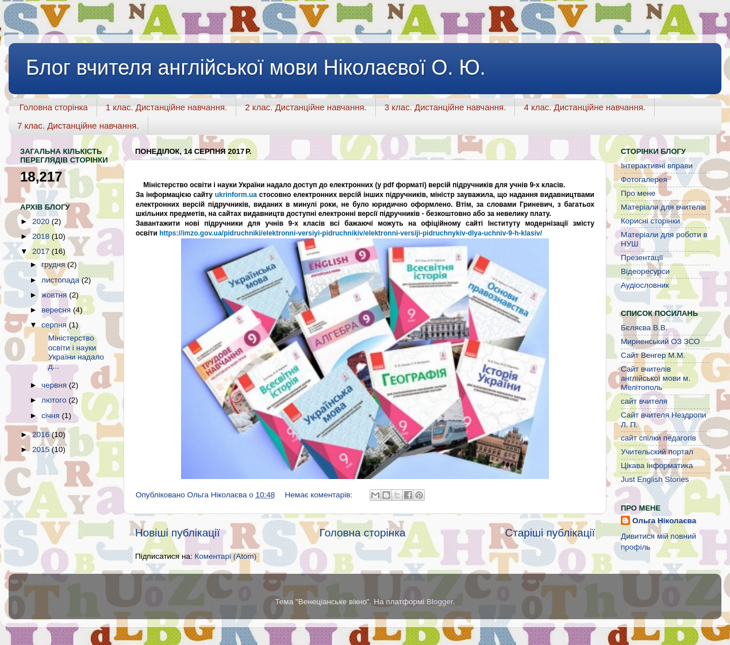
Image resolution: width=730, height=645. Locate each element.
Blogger (440, 601)
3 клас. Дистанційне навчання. (445, 107)
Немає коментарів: (320, 494)
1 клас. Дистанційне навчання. (167, 107)
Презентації (642, 257)
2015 (42, 449)
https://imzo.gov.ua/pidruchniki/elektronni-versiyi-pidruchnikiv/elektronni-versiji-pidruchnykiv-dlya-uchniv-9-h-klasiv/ (350, 233)
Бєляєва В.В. (644, 327)
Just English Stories (655, 479)
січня (51, 415)
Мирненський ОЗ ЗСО (660, 341)
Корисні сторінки (650, 221)
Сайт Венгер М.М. (653, 355)
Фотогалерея (644, 179)
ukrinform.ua (236, 195)
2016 (42, 434)
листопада (61, 280)
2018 (42, 236)
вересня (57, 310)
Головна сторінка (54, 107)
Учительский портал (657, 451)
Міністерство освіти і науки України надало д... (72, 352)
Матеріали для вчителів (663, 207)
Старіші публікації (550, 533)
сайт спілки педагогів (658, 438)
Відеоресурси (645, 271)
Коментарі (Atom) (225, 556)
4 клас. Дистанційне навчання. (585, 107)
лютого (54, 400)
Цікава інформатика (657, 465)
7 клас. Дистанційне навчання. (78, 125)
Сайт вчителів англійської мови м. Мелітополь (655, 378)
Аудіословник (645, 285)
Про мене (638, 193)
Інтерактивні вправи (657, 165)
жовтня (55, 295)
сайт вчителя (644, 401)
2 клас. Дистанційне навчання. (306, 107)
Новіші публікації (177, 533)
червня (55, 385)
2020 (42, 221)
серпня (55, 324)
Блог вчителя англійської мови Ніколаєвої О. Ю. (256, 67)
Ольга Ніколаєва (664, 520)
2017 (42, 251)
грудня (54, 264)
